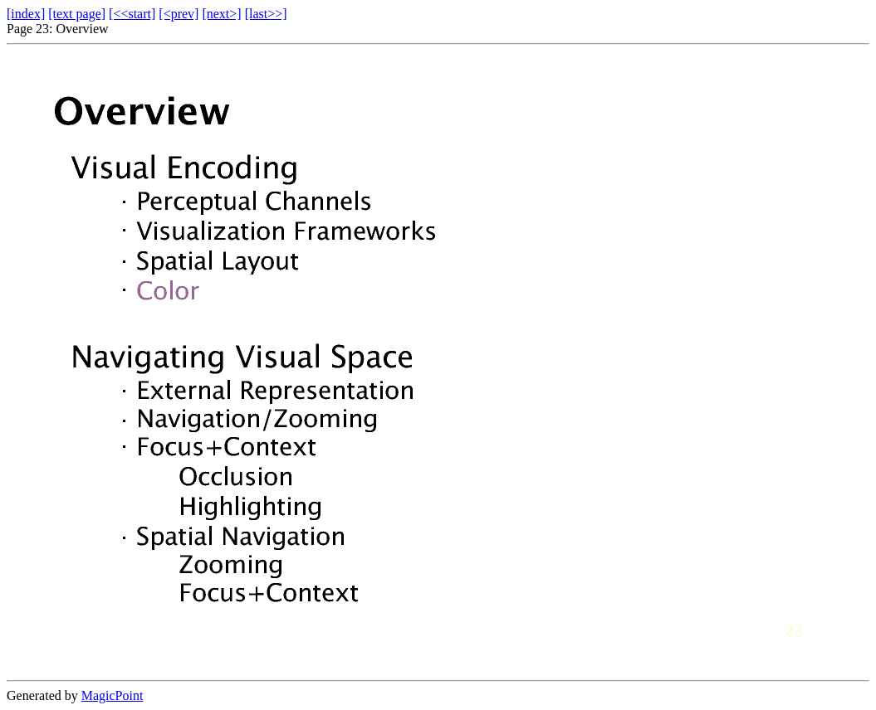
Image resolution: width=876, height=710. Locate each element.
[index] (26, 14)
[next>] (221, 14)
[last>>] (266, 14)
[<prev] (178, 14)
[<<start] (132, 14)
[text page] (76, 14)
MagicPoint (112, 695)
